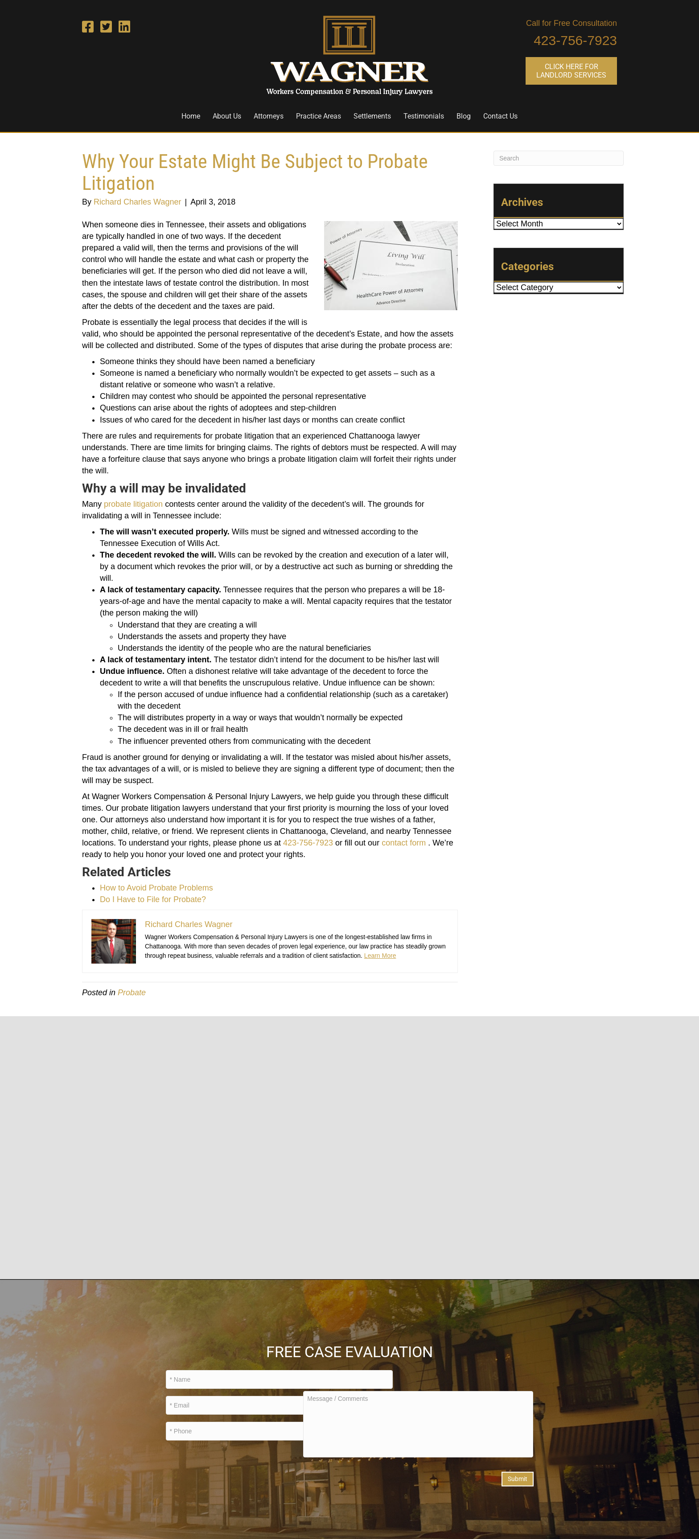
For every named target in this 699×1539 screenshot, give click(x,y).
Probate (132, 992)
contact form (404, 842)
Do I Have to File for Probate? (153, 899)
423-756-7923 (575, 40)
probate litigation (133, 504)
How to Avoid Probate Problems (156, 887)
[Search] (558, 158)
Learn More (380, 955)
